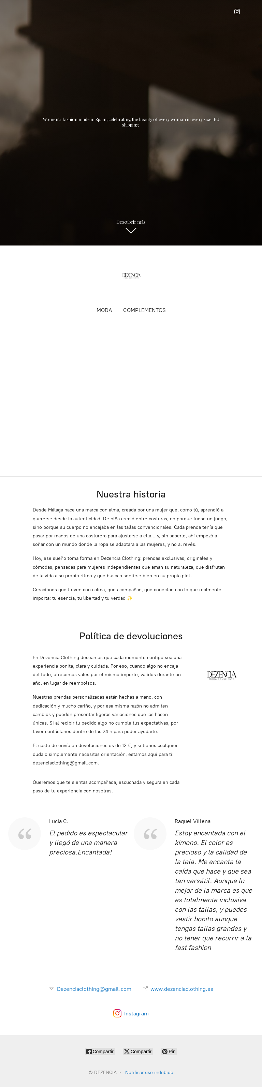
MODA (104, 310)
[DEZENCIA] (131, 275)
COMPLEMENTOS (144, 310)
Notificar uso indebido (149, 1072)
